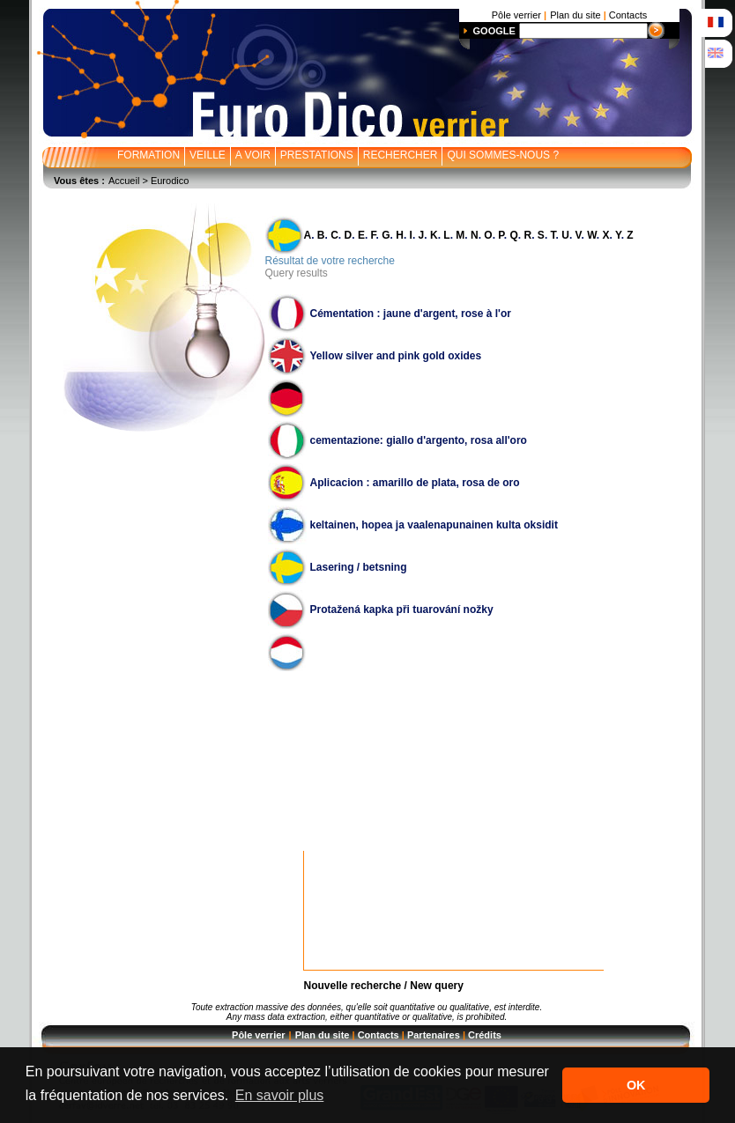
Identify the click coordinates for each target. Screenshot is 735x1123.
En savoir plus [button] (279, 1095)
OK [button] (636, 1085)
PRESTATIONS (316, 155)
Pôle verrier (259, 1035)
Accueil (123, 180)
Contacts (378, 1035)
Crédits (484, 1035)
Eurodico (170, 180)
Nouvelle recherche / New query (384, 985)
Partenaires (433, 1035)
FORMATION (148, 155)
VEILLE (207, 155)
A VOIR (253, 155)
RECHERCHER (400, 155)
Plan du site (322, 1035)
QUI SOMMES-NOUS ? (503, 155)
